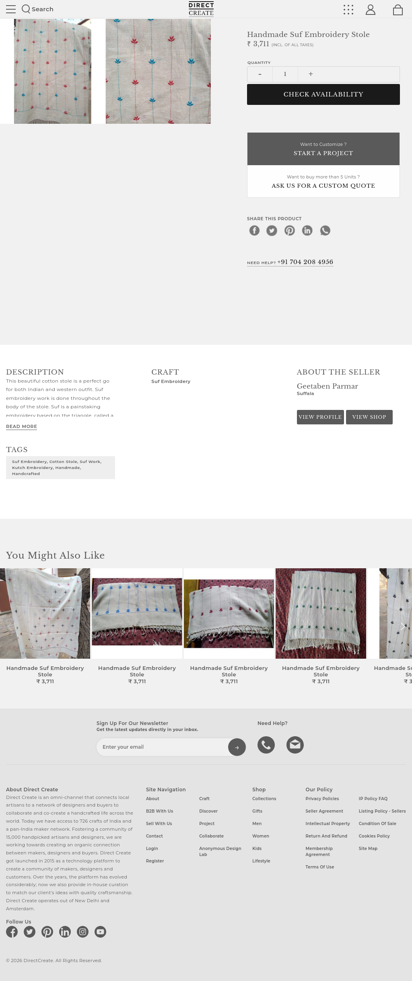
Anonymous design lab (220, 851)
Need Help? (290, 262)
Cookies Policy (374, 836)
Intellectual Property (328, 823)
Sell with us (159, 823)
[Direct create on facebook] (13, 931)
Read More (21, 426)
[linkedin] (307, 230)
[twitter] (272, 230)
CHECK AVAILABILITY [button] (324, 94)
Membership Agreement (319, 851)
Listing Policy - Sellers (382, 811)
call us (267, 744)
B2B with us (159, 811)
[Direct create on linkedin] (66, 931)
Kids (257, 848)
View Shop (369, 417)
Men (257, 823)
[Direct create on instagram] (84, 931)
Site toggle (11, 9)
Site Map (368, 848)
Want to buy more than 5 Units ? (323, 182)
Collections (264, 798)
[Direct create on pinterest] (48, 931)
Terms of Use (320, 867)
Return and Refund (327, 836)
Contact (154, 836)
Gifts (257, 811)
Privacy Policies (322, 798)
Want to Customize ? (323, 150)
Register (155, 861)
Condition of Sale (377, 823)
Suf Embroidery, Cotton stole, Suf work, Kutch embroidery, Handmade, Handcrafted (56, 467)
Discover (208, 811)
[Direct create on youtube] (102, 931)
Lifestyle (261, 861)
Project (206, 823)
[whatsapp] (325, 230)
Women (260, 836)
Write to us (296, 744)
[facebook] (254, 230)
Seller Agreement (325, 811)
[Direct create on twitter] (31, 931)
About (152, 798)
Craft (204, 798)
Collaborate (211, 836)
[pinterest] (289, 230)
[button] (402, 626)
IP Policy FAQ (373, 798)
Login (152, 848)
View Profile (320, 417)
